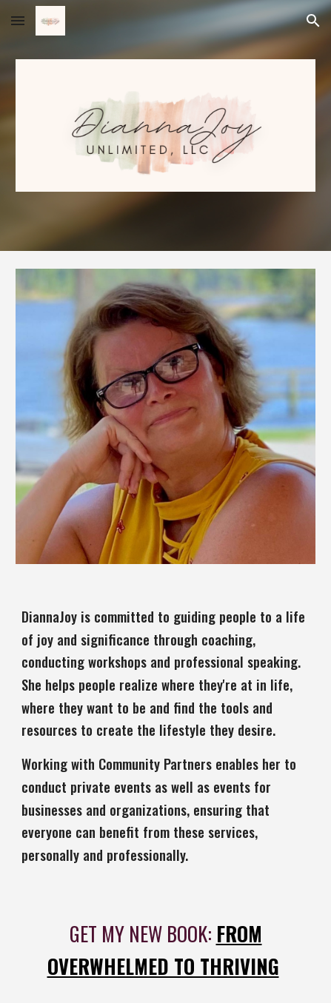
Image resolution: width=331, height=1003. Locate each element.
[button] (18, 20)
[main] (165, 736)
